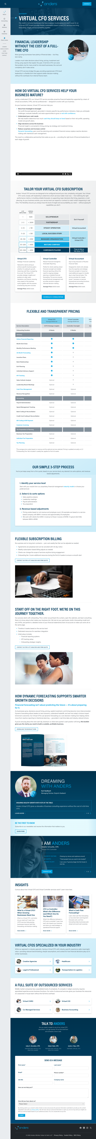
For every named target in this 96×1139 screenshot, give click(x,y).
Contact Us (47, 871)
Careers (5, 47)
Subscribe (21, 831)
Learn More (19, 813)
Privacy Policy (58, 1135)
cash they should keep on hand (54, 118)
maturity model (69, 486)
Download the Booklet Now (26, 729)
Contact (87, 4)
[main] (48, 573)
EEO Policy (77, 1135)
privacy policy (35, 1109)
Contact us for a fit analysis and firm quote (32, 560)
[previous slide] (85, 813)
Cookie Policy (68, 1135)
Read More (21, 931)
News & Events (5, 49)
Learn (5, 51)
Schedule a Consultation (53, 297)
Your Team (5, 53)
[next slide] (90, 813)
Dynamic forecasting (25, 131)
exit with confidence (68, 113)
